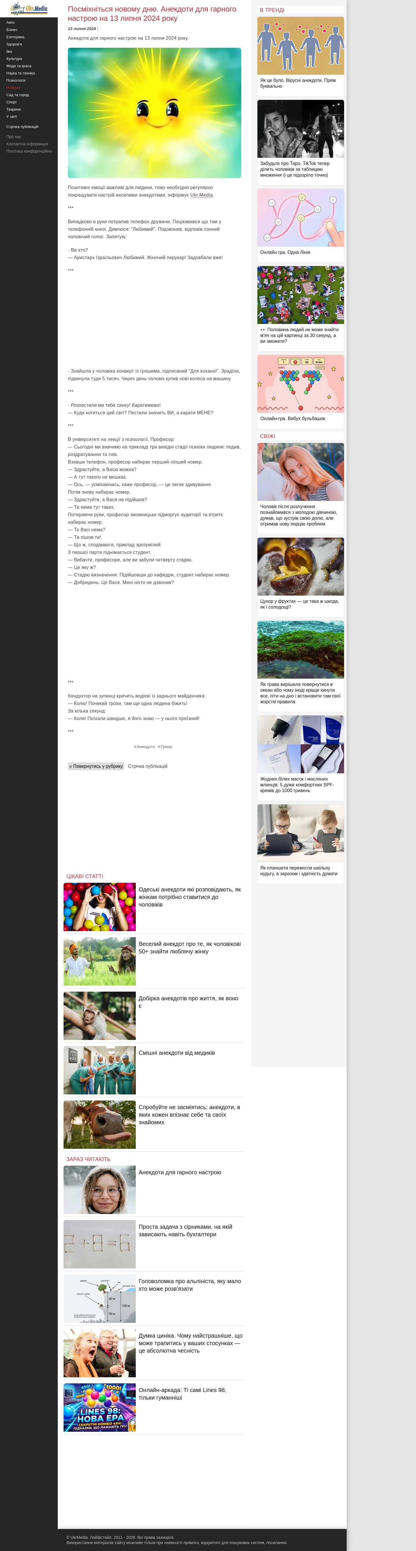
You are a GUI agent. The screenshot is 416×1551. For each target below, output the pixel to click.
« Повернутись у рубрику (96, 766)
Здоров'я (14, 44)
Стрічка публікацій (147, 766)
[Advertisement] (154, 321)
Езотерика (15, 37)
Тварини (13, 109)
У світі (11, 116)
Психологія (15, 80)
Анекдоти (146, 746)
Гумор (166, 746)
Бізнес (11, 30)
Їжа (9, 51)
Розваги (13, 87)
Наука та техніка (20, 73)
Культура (14, 58)
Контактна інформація (27, 144)
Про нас (13, 136)
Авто (10, 22)
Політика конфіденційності (31, 151)
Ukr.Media (201, 195)
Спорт (11, 102)
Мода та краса (18, 66)
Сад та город (17, 95)
